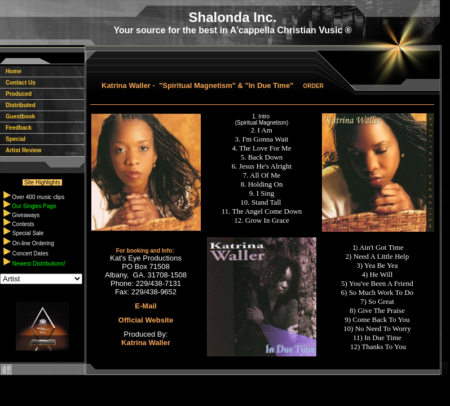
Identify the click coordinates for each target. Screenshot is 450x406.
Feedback (16, 128)
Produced (16, 94)
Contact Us (18, 83)
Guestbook (17, 116)
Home (10, 71)
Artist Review (20, 150)
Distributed (18, 105)
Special (12, 139)
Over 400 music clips (38, 197)
